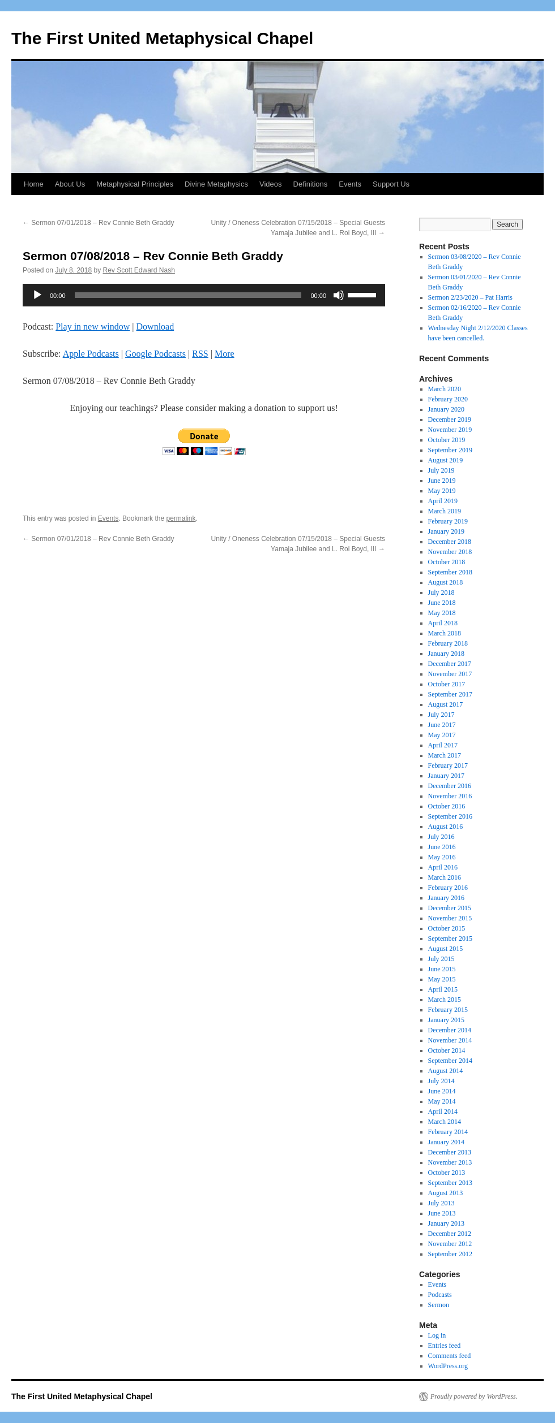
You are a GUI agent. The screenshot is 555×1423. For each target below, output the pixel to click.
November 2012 (450, 1244)
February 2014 (448, 1132)
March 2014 (444, 1122)
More (224, 353)
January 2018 (446, 654)
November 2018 (450, 552)
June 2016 (442, 847)
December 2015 (449, 908)
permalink (180, 518)
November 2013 (450, 1162)
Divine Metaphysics (216, 184)
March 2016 (444, 877)
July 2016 (441, 837)
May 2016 (442, 857)
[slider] (188, 295)
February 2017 (448, 765)
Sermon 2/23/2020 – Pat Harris (470, 297)
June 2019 (442, 481)
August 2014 (445, 1071)
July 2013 (441, 1203)
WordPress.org (448, 1366)
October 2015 (447, 928)
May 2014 (442, 1101)
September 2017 (450, 694)
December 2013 (449, 1152)
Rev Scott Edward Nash (138, 270)
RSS (200, 353)
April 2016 (443, 867)
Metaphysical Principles (134, 184)
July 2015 (441, 959)
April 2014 (443, 1111)
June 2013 (442, 1213)
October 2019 (447, 440)
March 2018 (444, 633)
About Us (70, 184)
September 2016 (450, 816)
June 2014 (442, 1091)
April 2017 (443, 745)
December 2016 (449, 786)
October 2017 (447, 684)
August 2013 (445, 1193)
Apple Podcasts (91, 353)
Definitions (310, 184)
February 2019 (448, 521)
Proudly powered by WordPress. (474, 1396)
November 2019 (450, 430)
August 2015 (445, 949)
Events (350, 184)
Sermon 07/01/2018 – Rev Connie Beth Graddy (98, 223)
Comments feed (449, 1356)
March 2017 (444, 755)
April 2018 (443, 623)
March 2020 (444, 389)
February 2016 (448, 888)
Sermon (438, 1305)
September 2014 (450, 1061)
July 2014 (441, 1081)
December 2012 (449, 1234)
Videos (270, 184)
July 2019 (441, 470)
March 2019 (444, 511)
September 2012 (450, 1254)
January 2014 (446, 1142)
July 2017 (441, 715)
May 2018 (442, 613)
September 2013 (450, 1183)
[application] (204, 295)
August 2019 (445, 460)
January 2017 (446, 776)
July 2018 (441, 592)
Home (34, 184)
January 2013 (446, 1223)
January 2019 (446, 531)
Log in (437, 1335)
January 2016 (446, 898)
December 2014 (449, 1030)
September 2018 (450, 572)
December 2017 (449, 664)
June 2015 (442, 969)
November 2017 (450, 674)
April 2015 (443, 989)
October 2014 (447, 1050)
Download (155, 326)
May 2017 (442, 735)
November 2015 (450, 918)
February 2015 (448, 1010)
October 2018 (447, 562)
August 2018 (445, 582)
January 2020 (446, 409)
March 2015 (444, 1000)
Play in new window (93, 326)
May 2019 (442, 491)
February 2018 (448, 643)
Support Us (391, 184)
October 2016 (447, 806)
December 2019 (449, 419)
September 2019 (450, 450)
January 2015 (446, 1020)
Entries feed (444, 1346)
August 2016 (445, 827)
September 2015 (450, 938)
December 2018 (449, 542)
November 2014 (450, 1040)
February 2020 (448, 399)
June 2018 (442, 603)
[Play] (37, 295)
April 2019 (443, 501)
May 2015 (442, 979)
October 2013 (447, 1173)
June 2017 (442, 725)
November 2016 (450, 796)
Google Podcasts (155, 353)
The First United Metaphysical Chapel (162, 38)
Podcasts (440, 1295)
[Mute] (338, 295)
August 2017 (445, 704)
